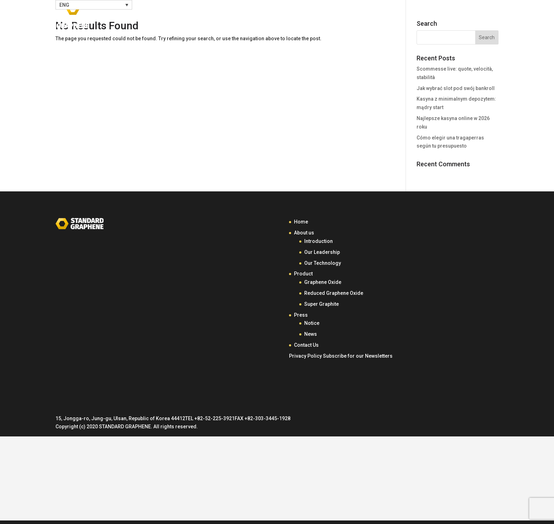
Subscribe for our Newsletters (358, 356)
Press (420, 16)
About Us (338, 16)
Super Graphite (321, 304)
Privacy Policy (305, 356)
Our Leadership (322, 252)
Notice (311, 323)
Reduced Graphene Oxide (333, 293)
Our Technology (322, 263)
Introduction (318, 241)
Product (382, 16)
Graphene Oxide (322, 282)
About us (304, 233)
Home (304, 16)
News (310, 334)
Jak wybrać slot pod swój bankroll (456, 88)
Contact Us (464, 16)
